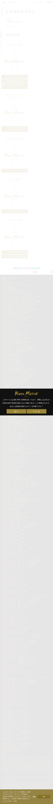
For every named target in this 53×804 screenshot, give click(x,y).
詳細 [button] (15, 801)
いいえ (36, 411)
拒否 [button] (34, 796)
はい (16, 411)
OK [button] (44, 796)
